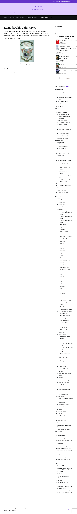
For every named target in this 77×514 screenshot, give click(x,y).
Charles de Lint (62, 60)
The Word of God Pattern (65, 327)
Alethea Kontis (59, 52)
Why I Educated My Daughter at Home (64, 161)
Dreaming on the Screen (64, 404)
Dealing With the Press (62, 420)
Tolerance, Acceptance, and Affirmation (63, 477)
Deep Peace (62, 338)
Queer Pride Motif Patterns (65, 322)
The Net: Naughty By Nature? (63, 429)
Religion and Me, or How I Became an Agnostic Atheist (64, 487)
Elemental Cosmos (63, 248)
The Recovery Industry (62, 190)
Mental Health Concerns (62, 120)
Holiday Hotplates (63, 264)
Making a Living (62, 92)
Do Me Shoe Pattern (64, 313)
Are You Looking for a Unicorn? (64, 438)
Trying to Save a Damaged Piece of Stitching (65, 301)
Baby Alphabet (63, 227)
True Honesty (60, 480)
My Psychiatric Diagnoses (64, 133)
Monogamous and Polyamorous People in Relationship (64, 460)
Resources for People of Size (64, 194)
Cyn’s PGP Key (59, 106)
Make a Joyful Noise (64, 272)
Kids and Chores (62, 143)
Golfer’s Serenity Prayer (65, 260)
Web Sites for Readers (63, 394)
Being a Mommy (60, 142)
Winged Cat (62, 306)
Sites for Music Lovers (63, 206)
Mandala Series (63, 274)
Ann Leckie (61, 42)
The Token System (62, 148)
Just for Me (58, 196)
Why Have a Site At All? (62, 101)
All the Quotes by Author (64, 357)
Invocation (61, 377)
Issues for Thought (60, 183)
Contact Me (58, 103)
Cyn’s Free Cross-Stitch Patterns (65, 311)
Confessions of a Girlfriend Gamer (64, 418)
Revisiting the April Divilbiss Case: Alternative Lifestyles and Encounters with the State (65, 470)
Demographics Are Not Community (64, 450)
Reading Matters (60, 360)
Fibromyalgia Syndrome (62, 112)
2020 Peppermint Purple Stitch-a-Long (66, 213)
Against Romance (61, 435)
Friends (57, 108)
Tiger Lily (62, 295)
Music (58, 198)
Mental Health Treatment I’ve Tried (65, 130)
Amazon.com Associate (63, 364)
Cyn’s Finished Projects (63, 211)
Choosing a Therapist (63, 124)
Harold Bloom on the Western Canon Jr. (65, 374)
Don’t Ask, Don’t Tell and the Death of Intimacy (64, 454)
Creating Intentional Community (64, 448)
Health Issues (59, 111)
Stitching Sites (62, 332)
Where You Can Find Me (64, 95)
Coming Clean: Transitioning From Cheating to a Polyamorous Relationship (64, 442)
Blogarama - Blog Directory (10, 510)
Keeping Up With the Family (63, 153)
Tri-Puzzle (62, 351)
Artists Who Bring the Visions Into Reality (66, 399)
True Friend (62, 298)
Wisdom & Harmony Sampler (66, 309)
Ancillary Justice (63, 40)
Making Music (62, 202)
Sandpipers (62, 283)
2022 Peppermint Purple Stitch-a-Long (66, 221)
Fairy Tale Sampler (64, 253)
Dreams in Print (62, 406)
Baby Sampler (63, 229)
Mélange (61, 279)
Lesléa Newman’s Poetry (64, 380)
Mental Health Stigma (63, 127)
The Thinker (62, 293)
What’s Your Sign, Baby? (65, 353)
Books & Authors (62, 366)
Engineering (62, 250)
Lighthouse (62, 341)
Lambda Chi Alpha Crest (65, 269)
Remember (61, 391)
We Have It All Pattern (64, 329)
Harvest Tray (62, 262)
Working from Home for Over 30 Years (65, 98)
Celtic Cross (62, 241)
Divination (59, 422)
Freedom (61, 255)
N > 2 (58, 463)
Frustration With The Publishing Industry (64, 426)
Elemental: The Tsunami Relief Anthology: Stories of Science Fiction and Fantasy (67, 48)
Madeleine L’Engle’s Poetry (64, 382)
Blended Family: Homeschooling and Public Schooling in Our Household (65, 168)
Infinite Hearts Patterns (64, 320)
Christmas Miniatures (64, 245)
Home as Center (59, 140)
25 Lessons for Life (63, 361)
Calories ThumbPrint (64, 238)
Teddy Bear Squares (64, 291)
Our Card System (61, 158)
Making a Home (60, 155)
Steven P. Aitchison (63, 66)
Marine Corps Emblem (64, 276)
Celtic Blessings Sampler (65, 336)
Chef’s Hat (62, 243)
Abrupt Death (60, 413)
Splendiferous (62, 286)
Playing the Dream (62, 409)
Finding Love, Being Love (62, 457)
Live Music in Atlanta (63, 199)
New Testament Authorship (64, 489)
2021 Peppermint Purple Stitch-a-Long (66, 217)
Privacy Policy (59, 431)
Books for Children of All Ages (65, 368)
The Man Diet (60, 473)
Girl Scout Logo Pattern (65, 318)
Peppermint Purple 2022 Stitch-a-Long (66, 348)
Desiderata (61, 371)
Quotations (59, 356)
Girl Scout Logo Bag (64, 257)
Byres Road (61, 64)
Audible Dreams (62, 402)
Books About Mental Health (64, 122)
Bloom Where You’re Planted (66, 236)
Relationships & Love (60, 433)
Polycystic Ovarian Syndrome (63, 135)
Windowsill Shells (63, 304)
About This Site (59, 89)
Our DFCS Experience (63, 146)
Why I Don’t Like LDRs (62, 482)
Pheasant (61, 281)
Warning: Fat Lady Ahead (62, 192)
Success (61, 288)
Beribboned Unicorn (64, 231)
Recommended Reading (62, 465)
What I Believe (59, 485)
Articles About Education (64, 163)
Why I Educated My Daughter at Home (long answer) (65, 180)
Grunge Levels (60, 150)
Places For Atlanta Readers (64, 389)
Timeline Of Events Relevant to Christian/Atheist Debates (65, 493)
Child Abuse (60, 187)
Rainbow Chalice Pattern (65, 325)
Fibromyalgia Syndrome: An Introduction (64, 117)
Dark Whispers (62, 70)
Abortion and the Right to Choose (64, 185)
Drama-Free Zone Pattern (65, 315)
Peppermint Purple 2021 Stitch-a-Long (66, 344)
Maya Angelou (62, 384)
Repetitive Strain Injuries (62, 138)
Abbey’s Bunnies (63, 224)
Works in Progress (62, 334)
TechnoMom (38, 6)
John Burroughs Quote (64, 267)
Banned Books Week (61, 415)
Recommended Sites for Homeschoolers (63, 172)
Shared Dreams (60, 396)
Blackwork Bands (63, 234)
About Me (59, 91)
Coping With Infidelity (62, 446)
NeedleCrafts (60, 209)
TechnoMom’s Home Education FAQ (65, 176)
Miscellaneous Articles (61, 411)
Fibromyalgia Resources (64, 114)
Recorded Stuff (62, 204)
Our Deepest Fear (62, 387)
